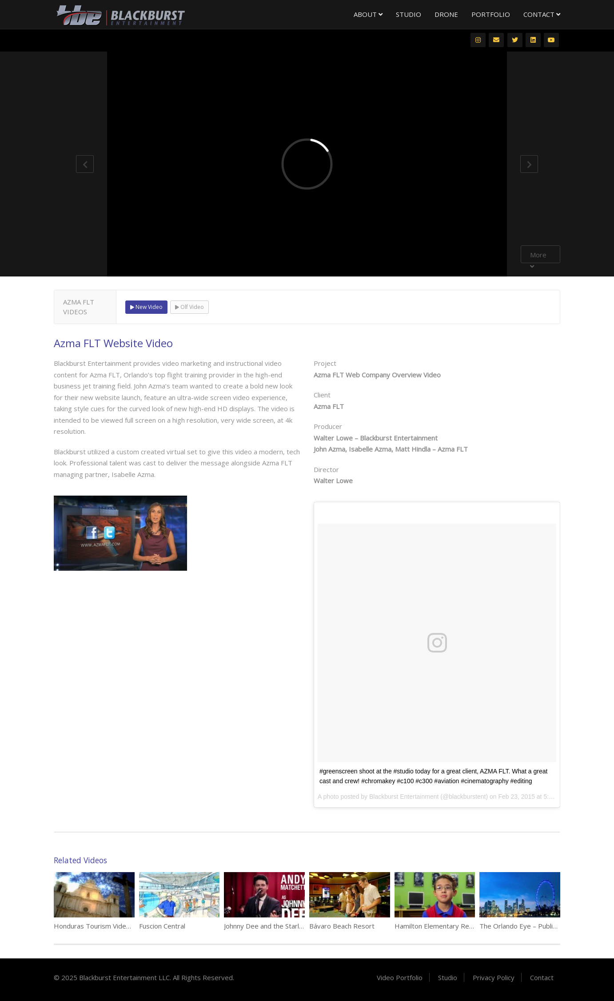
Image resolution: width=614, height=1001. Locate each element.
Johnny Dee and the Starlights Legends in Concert (299, 925)
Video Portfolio (400, 977)
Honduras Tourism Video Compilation (110, 925)
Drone (446, 14)
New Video (146, 307)
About (368, 14)
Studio (408, 14)
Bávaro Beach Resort (342, 925)
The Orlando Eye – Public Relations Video (542, 925)
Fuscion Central (162, 925)
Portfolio (490, 14)
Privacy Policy (493, 977)
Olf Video (189, 307)
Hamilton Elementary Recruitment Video (456, 925)
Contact (541, 14)
